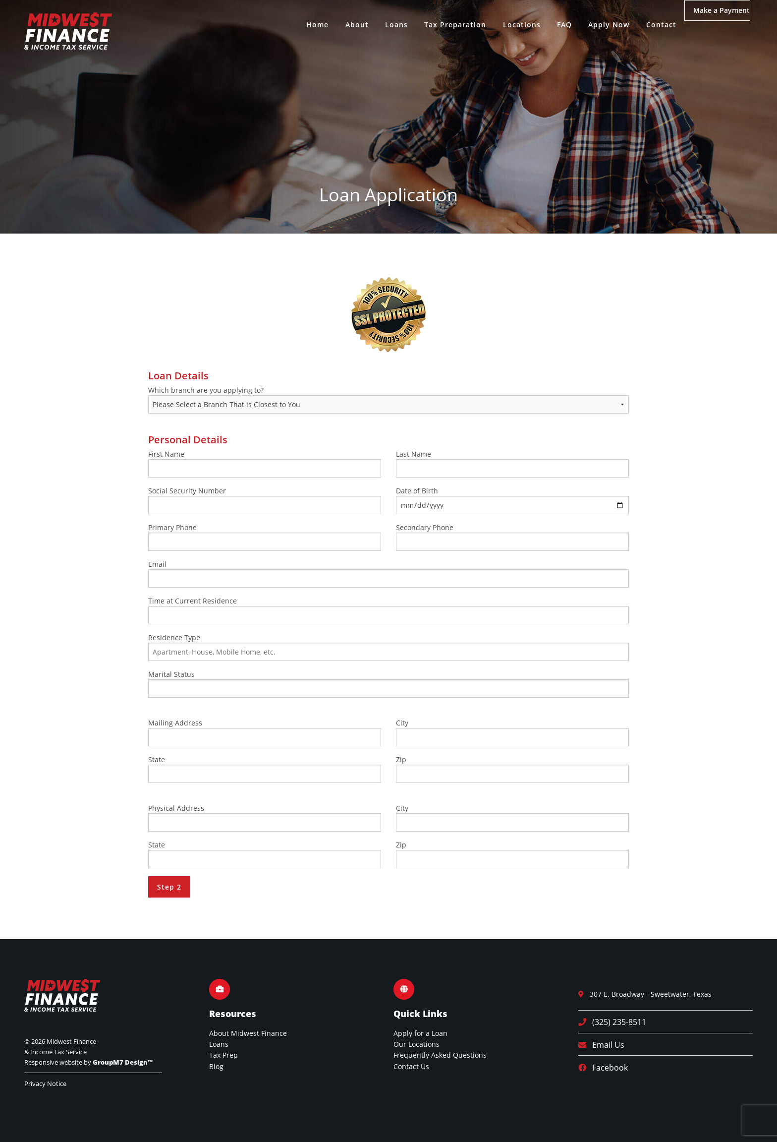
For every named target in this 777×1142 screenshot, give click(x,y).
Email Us (605, 1044)
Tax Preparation (441, 24)
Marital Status (388, 683)
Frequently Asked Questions (440, 1055)
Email (388, 573)
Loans (382, 24)
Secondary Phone (512, 537)
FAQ (550, 24)
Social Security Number (264, 500)
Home (303, 24)
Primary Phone (264, 537)
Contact (646, 24)
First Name (264, 463)
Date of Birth (512, 500)
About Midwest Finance (248, 1033)
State (264, 769)
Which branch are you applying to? (388, 399)
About (342, 24)
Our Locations (416, 1044)
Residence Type (388, 647)
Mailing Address (264, 732)
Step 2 (169, 887)
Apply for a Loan (420, 1033)
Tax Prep (223, 1055)
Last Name (512, 463)
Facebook (607, 1067)
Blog (216, 1066)
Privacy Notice (45, 1083)
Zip (512, 769)
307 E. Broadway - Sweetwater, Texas (648, 994)
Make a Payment (717, 25)
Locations (507, 24)
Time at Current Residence (388, 610)
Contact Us (411, 1066)
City (512, 732)
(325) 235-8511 (616, 1022)
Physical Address (264, 817)
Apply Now (594, 24)
